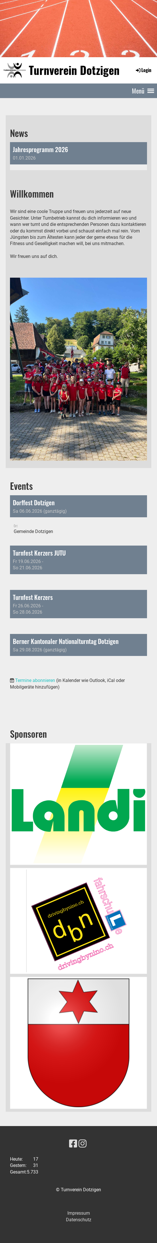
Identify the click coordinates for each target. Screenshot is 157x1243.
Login (143, 70)
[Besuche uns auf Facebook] (73, 1143)
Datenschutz (78, 1219)
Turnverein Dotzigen (74, 70)
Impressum (78, 1213)
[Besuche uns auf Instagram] (82, 1143)
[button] (78, 517)
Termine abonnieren (35, 680)
